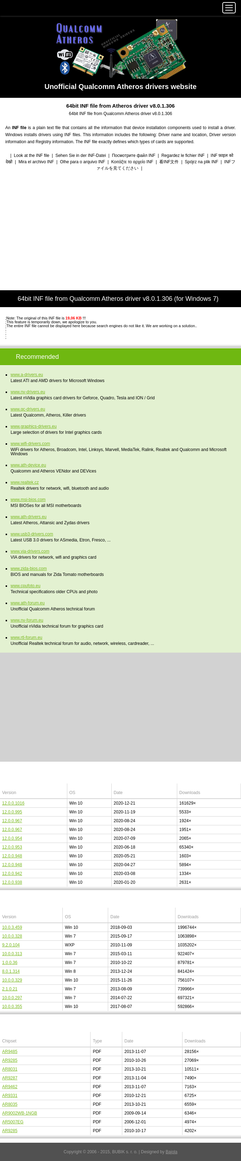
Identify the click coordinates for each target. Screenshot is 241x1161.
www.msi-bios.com (28, 499)
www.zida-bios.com (29, 568)
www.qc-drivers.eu (28, 409)
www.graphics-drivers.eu (34, 426)
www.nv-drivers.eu (28, 392)
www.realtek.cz (25, 482)
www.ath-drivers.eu (29, 517)
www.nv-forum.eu (27, 620)
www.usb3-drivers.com (32, 534)
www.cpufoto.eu (26, 586)
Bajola (171, 1151)
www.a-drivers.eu (27, 375)
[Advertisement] (120, 231)
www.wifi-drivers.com (30, 444)
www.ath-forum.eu (28, 603)
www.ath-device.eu (28, 465)
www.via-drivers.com (30, 551)
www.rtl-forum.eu (26, 637)
